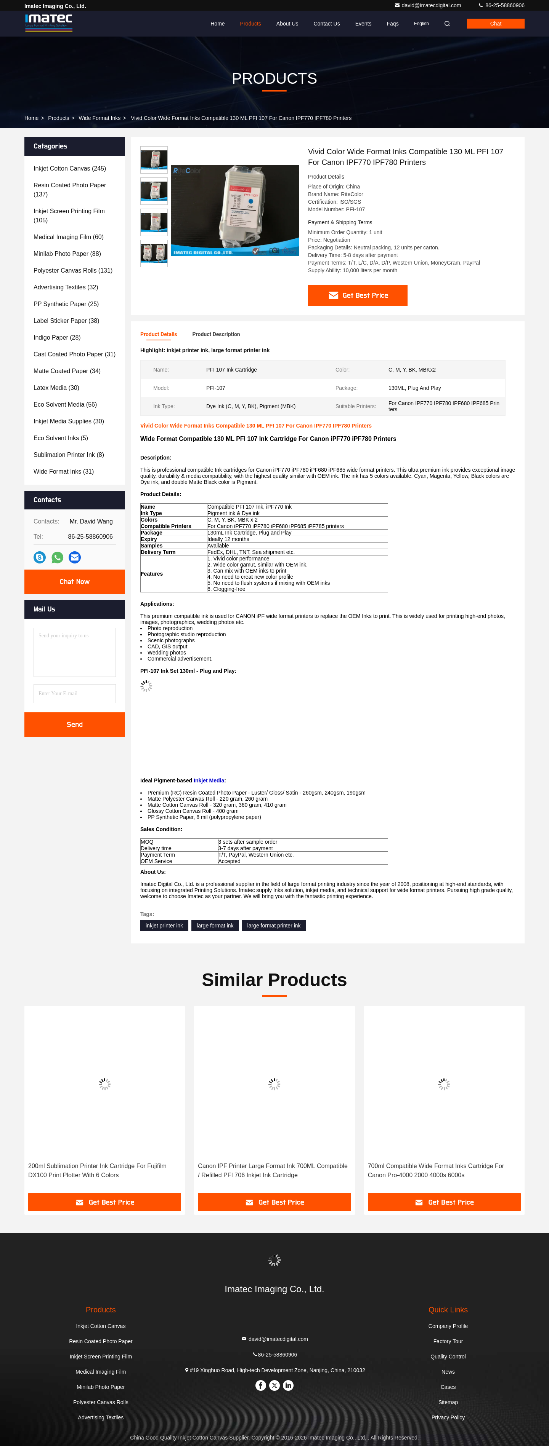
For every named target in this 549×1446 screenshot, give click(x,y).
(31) (75, 354)
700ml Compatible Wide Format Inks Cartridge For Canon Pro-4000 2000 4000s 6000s (436, 1170)
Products (250, 24)
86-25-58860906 (501, 5)
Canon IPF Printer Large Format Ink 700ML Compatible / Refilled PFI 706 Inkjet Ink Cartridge (272, 1170)
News (448, 1372)
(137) (70, 190)
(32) (66, 287)
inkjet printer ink (164, 926)
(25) (66, 304)
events (363, 24)
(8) (69, 455)
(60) (69, 237)
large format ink (215, 926)
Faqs (393, 24)
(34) (67, 371)
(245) (70, 168)
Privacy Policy (448, 1417)
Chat (496, 24)
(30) (56, 388)
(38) (67, 321)
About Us (287, 24)
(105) (69, 215)
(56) (65, 404)
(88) (67, 254)
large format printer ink (274, 926)
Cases (448, 1387)
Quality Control (448, 1356)
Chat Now (74, 582)
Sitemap (448, 1402)
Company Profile (448, 1326)
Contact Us (326, 24)
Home (217, 24)
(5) (61, 438)
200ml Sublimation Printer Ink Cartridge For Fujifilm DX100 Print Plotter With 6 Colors (97, 1170)
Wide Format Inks (100, 118)
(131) (73, 270)
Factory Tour (448, 1341)
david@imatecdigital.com (428, 5)
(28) (57, 337)
